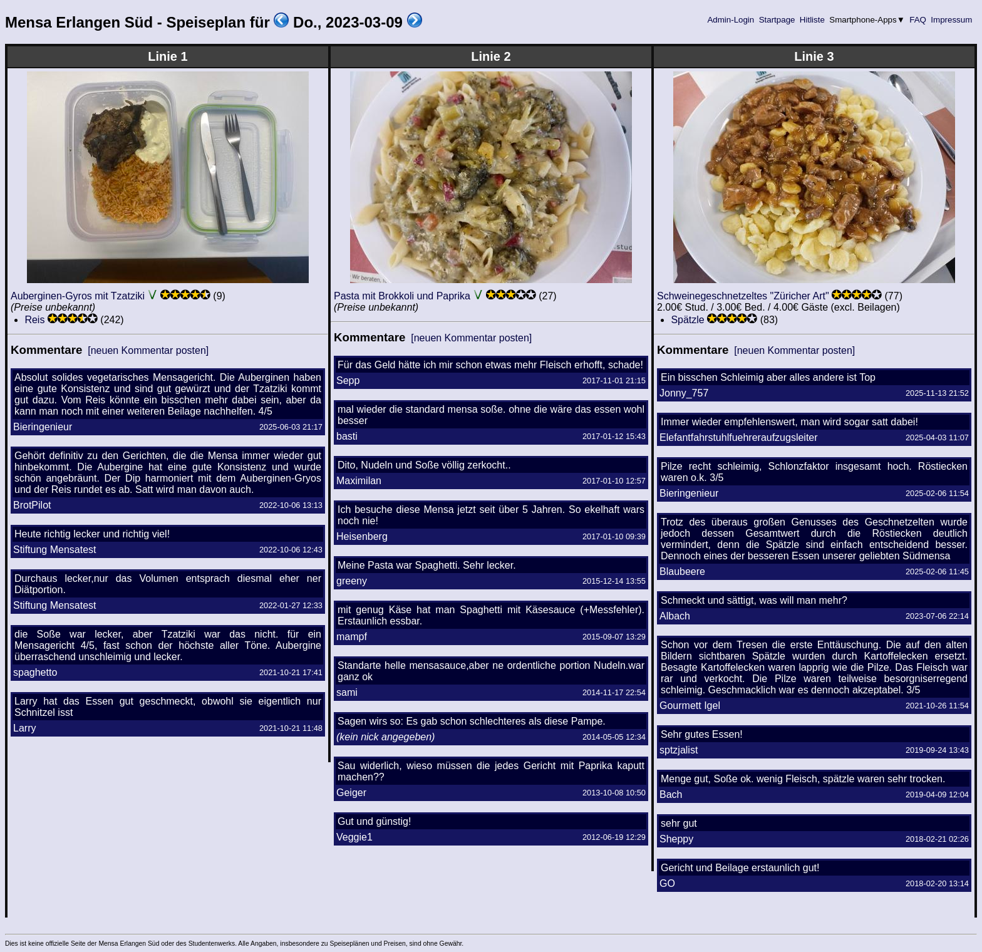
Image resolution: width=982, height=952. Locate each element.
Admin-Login (731, 19)
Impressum (951, 19)
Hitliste (812, 19)
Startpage (777, 19)
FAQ (918, 19)
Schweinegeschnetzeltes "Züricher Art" (743, 296)
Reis (34, 319)
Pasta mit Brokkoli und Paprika (402, 296)
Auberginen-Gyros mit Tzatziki (78, 296)
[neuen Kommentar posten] (148, 350)
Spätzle (687, 319)
